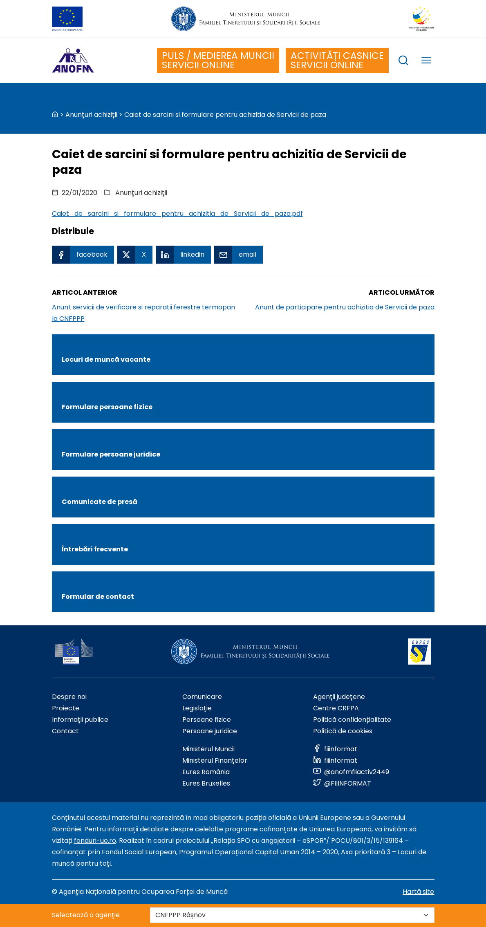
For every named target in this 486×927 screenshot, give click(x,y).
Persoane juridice (209, 731)
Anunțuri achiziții (91, 114)
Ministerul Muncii (208, 749)
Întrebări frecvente (95, 549)
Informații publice (80, 719)
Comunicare (202, 696)
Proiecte (65, 708)
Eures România (206, 772)
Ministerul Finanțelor (214, 760)
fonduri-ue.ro (95, 840)
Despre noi (69, 696)
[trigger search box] (403, 61)
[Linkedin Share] (183, 255)
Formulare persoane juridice (111, 454)
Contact (65, 731)
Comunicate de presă (99, 501)
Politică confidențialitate (352, 719)
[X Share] (134, 255)
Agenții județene (339, 696)
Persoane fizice (206, 719)
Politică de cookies (342, 731)
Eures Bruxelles (206, 783)
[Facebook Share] (83, 255)
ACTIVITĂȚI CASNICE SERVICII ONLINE (337, 60)
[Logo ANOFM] (73, 60)
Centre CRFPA (336, 708)
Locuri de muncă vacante (106, 359)
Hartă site (418, 891)
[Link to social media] (335, 749)
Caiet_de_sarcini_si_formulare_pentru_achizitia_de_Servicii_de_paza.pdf (177, 213)
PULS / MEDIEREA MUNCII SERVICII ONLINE (218, 60)
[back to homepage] (55, 114)
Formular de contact (98, 596)
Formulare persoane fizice (107, 407)
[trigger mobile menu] (426, 61)
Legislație (197, 708)
